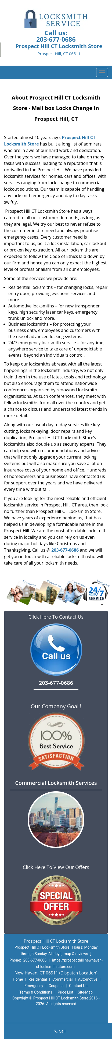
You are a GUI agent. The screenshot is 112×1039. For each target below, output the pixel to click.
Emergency (33, 986)
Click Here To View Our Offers (56, 867)
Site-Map (85, 992)
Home (18, 979)
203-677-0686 (55, 39)
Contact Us (78, 986)
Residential (37, 979)
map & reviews (76, 954)
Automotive (87, 979)
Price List (65, 992)
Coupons (56, 986)
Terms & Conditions (35, 992)
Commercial (62, 979)
